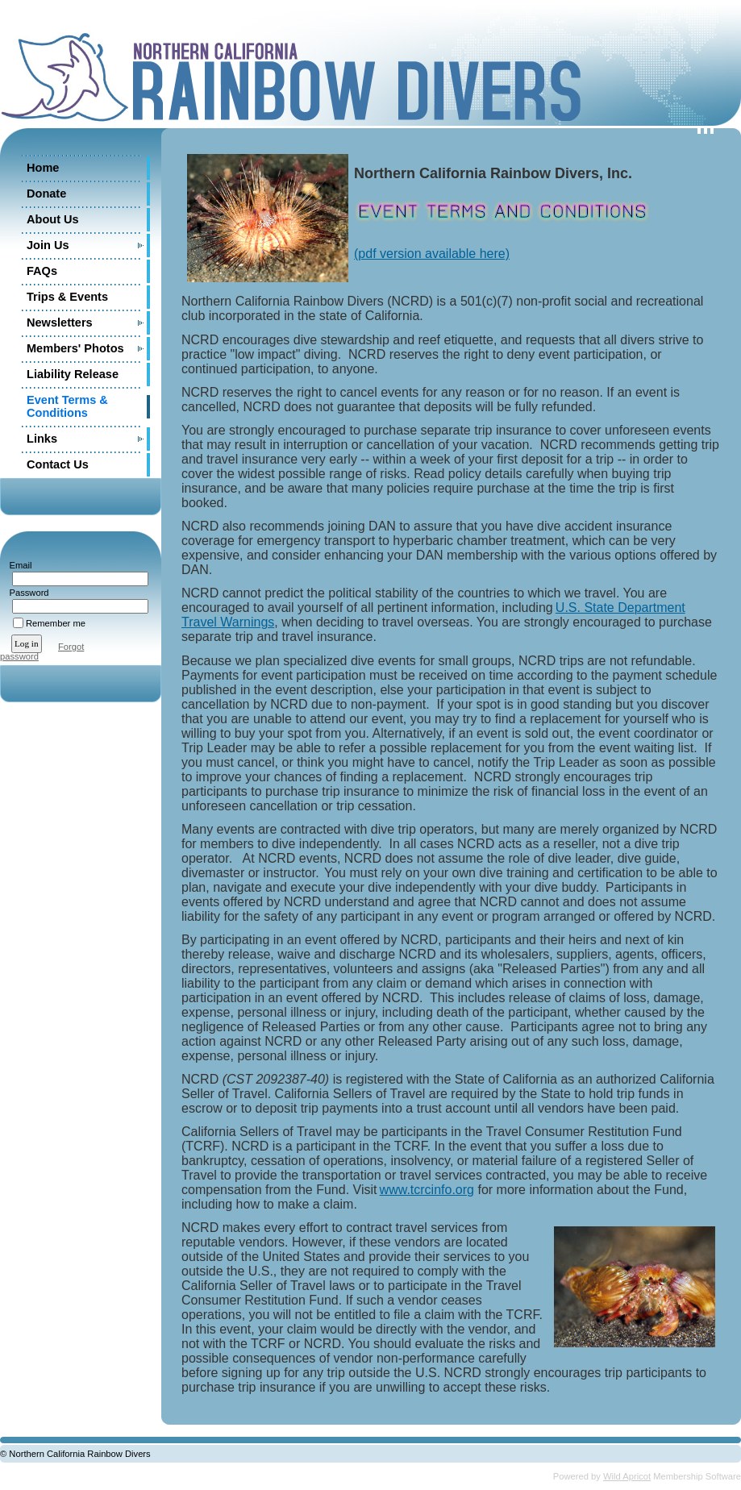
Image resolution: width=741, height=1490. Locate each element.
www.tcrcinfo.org (427, 1190)
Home (43, 167)
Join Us (48, 245)
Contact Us (58, 464)
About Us (53, 219)
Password (26, 592)
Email (17, 565)
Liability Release (73, 374)
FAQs (42, 270)
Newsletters (60, 322)
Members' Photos (75, 348)
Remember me (55, 623)
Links (42, 438)
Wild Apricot (627, 1476)
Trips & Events (67, 296)
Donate (46, 193)
